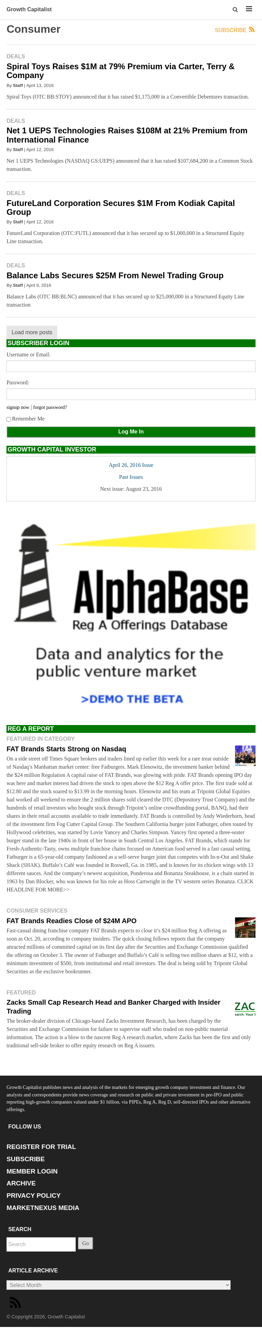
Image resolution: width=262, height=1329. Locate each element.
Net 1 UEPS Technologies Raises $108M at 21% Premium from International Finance (126, 135)
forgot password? (50, 407)
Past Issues (131, 477)
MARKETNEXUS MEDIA (42, 1207)
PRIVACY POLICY (33, 1195)
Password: (17, 382)
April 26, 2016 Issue (131, 465)
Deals (15, 56)
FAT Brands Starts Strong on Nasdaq (66, 749)
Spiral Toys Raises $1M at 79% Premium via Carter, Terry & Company (120, 71)
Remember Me (25, 419)
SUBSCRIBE (25, 1159)
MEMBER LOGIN (32, 1171)
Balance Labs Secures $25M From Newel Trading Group (114, 275)
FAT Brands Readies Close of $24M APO (71, 921)
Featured (21, 992)
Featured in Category (40, 739)
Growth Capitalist (29, 9)
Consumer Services (36, 911)
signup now (17, 407)
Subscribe (235, 30)
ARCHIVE (21, 1183)
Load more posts (32, 332)
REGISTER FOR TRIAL (41, 1146)
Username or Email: (28, 354)
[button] (236, 10)
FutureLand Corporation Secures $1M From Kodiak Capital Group (120, 207)
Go (85, 1243)
